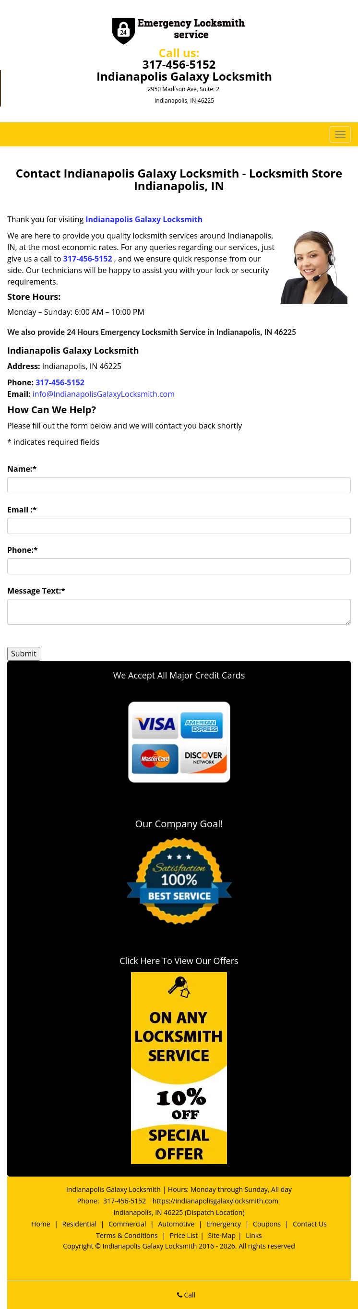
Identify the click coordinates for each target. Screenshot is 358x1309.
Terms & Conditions (127, 1235)
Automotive (176, 1223)
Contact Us (310, 1223)
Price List (184, 1235)
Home (40, 1223)
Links (254, 1235)
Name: (21, 469)
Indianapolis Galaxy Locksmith (144, 219)
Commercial (127, 1223)
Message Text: (36, 590)
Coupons (267, 1223)
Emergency (223, 1223)
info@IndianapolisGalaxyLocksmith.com (104, 394)
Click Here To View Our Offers (178, 960)
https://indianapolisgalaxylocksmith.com (215, 1200)
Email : (22, 509)
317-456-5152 (179, 64)
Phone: (22, 550)
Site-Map (222, 1235)
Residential (79, 1223)
